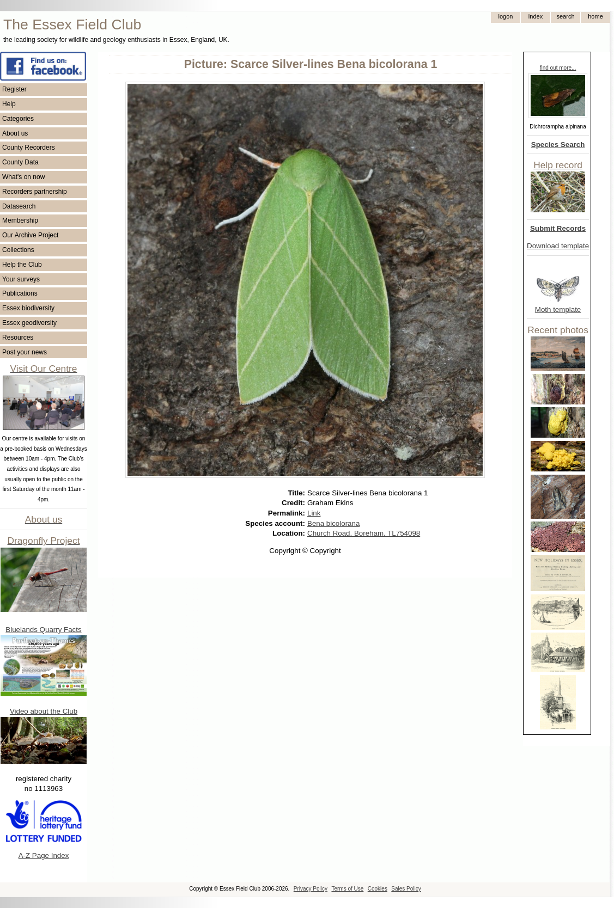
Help (9, 104)
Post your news (24, 352)
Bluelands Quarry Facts (43, 629)
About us (15, 133)
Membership (20, 220)
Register (14, 89)
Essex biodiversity (28, 308)
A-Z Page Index (44, 855)
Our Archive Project (30, 235)
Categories (18, 118)
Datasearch (18, 206)
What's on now (23, 177)
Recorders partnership (34, 191)
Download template (558, 246)
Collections (18, 250)
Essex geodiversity (29, 323)
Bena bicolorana (333, 523)
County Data (20, 162)
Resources (17, 337)
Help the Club (22, 264)
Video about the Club (43, 711)
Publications (20, 293)
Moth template (558, 309)
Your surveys (21, 279)
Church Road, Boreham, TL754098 (363, 533)
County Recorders (28, 147)
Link (313, 513)
